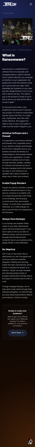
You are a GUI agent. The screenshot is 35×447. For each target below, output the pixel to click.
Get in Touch (17, 333)
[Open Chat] (30, 442)
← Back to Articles (7, 13)
